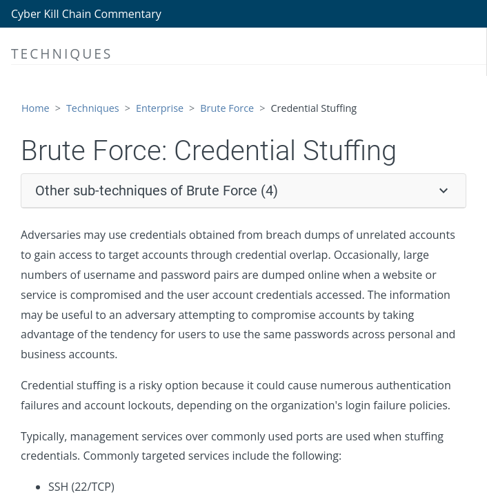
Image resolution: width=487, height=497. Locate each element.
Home (35, 108)
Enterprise (159, 108)
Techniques (92, 108)
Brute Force (227, 108)
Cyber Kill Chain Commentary (86, 13)
